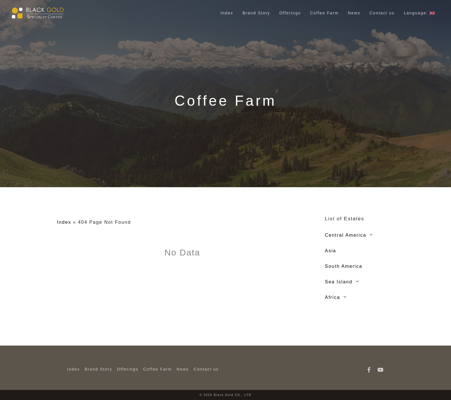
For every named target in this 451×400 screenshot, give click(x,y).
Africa (332, 297)
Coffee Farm (324, 13)
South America (343, 266)
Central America (345, 235)
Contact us (382, 13)
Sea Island (339, 281)
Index (227, 13)
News (354, 13)
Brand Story (256, 13)
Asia (330, 250)
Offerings (290, 13)
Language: (419, 13)
